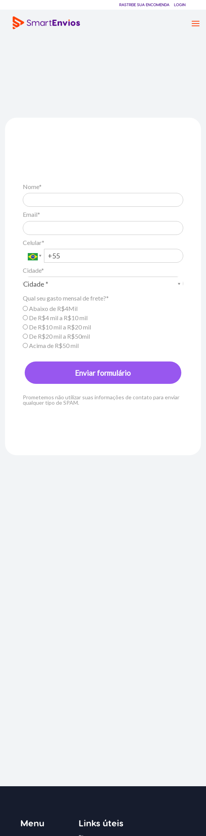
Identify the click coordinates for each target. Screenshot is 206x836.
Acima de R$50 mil (51, 345)
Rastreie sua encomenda (144, 4)
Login (180, 4)
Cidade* (33, 270)
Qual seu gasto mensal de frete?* (66, 298)
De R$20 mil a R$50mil (56, 336)
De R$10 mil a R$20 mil (57, 327)
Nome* (32, 186)
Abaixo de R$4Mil (50, 308)
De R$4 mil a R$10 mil (55, 317)
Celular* (33, 242)
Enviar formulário (103, 372)
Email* (31, 214)
